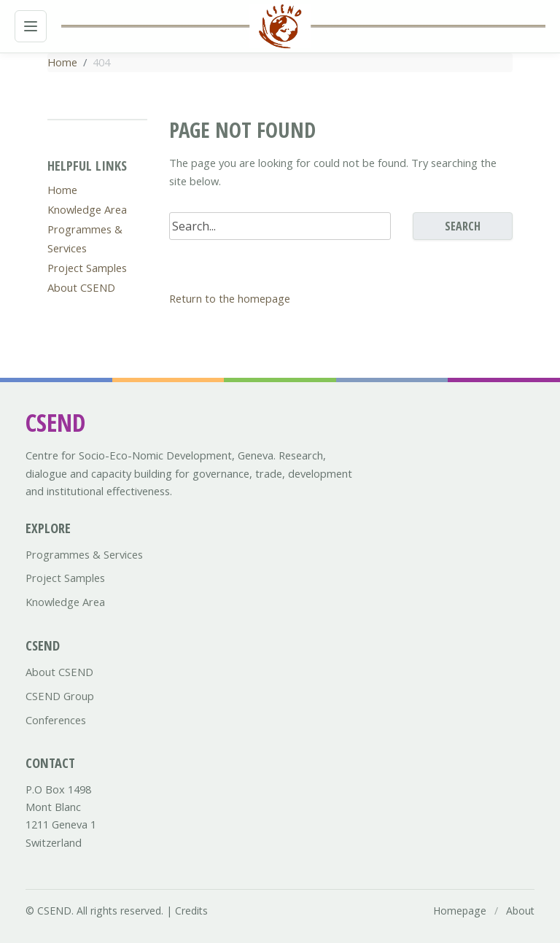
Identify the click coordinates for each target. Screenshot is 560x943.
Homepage (459, 910)
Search (463, 226)
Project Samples (87, 267)
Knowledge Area (87, 209)
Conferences (56, 720)
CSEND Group (60, 695)
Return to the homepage (229, 298)
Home (62, 62)
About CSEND (81, 287)
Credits (191, 910)
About (520, 910)
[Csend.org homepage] (280, 26)
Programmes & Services (84, 554)
